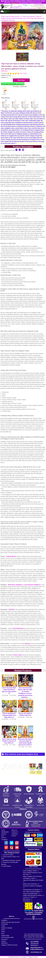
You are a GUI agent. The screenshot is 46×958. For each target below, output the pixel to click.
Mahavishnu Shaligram (15, 584)
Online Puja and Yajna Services (10, 16)
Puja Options (4, 91)
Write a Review (23, 73)
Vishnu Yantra (17, 655)
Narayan (27, 643)
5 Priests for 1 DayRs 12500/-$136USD (15, 106)
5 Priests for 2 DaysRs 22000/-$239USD (34, 106)
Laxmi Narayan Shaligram (32, 584)
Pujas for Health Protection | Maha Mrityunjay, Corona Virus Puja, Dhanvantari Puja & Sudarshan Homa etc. (22, 18)
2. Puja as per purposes (28, 16)
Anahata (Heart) (11, 556)
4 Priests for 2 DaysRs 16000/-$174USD (25, 106)
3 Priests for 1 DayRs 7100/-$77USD (6, 106)
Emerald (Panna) (18, 628)
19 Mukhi (11, 609)
